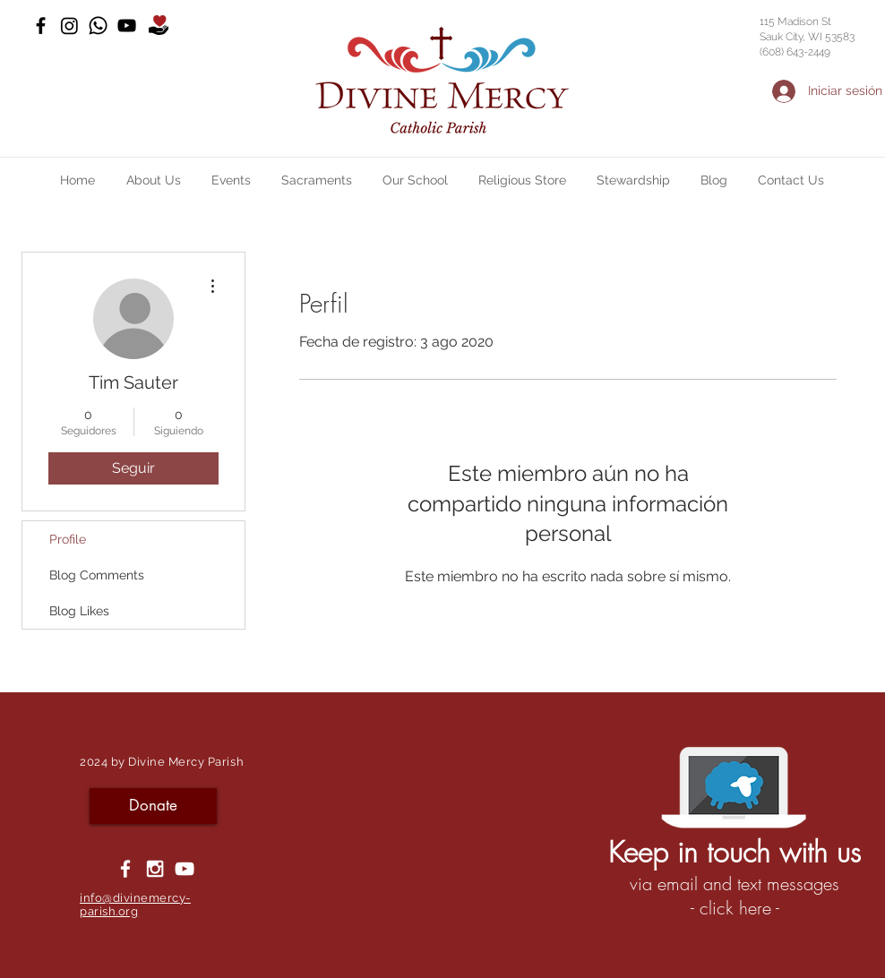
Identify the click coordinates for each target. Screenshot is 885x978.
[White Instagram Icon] (155, 868)
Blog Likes (79, 611)
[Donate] (153, 806)
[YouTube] (127, 25)
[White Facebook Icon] (125, 868)
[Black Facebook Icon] (41, 25)
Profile (67, 539)
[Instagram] (69, 25)
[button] (153, 180)
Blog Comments (96, 575)
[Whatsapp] (98, 25)
